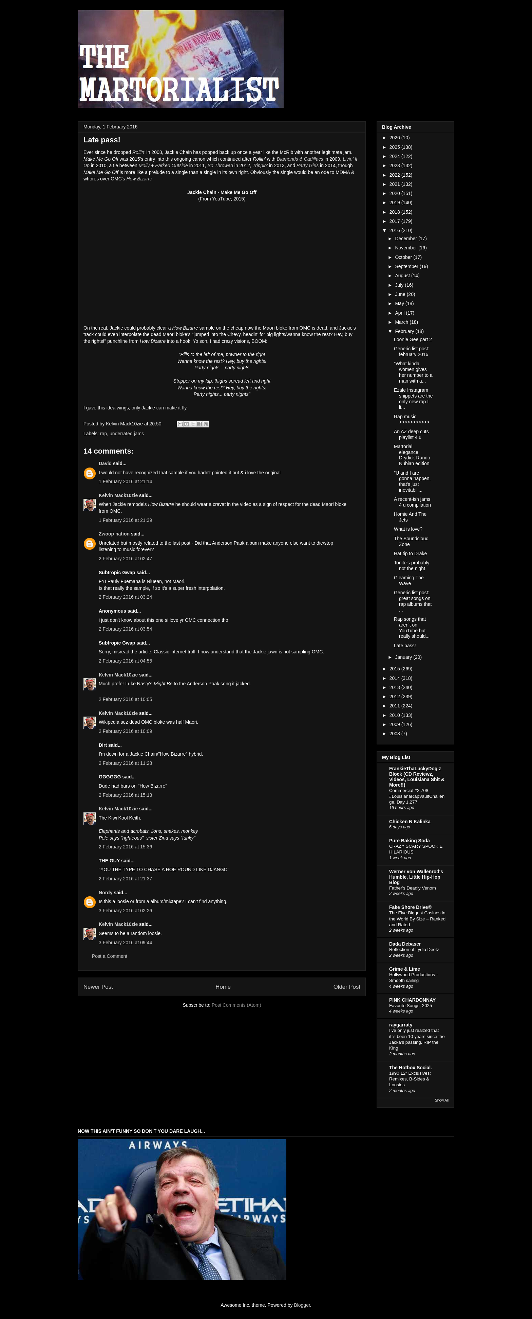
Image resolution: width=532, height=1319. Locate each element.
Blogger (302, 1305)
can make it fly (171, 407)
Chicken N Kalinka (410, 821)
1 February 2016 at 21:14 (125, 481)
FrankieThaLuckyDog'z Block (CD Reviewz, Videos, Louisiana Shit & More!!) (416, 777)
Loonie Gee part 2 (413, 339)
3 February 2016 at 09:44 (125, 942)
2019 (395, 202)
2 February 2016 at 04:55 (125, 661)
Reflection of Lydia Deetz (414, 949)
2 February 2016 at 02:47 (125, 558)
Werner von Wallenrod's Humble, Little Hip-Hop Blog (416, 877)
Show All (442, 1100)
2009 (395, 724)
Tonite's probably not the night (412, 565)
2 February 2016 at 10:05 (125, 699)
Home (223, 987)
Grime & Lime (404, 969)
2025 (395, 147)
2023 (395, 165)
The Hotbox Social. (410, 1067)
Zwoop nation (114, 534)
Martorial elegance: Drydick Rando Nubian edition (412, 455)
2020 (395, 193)
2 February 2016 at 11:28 (125, 763)
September (407, 266)
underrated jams (127, 433)
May (400, 303)
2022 (395, 175)
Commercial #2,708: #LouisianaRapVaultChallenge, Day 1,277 (416, 796)
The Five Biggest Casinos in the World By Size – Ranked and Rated (417, 918)
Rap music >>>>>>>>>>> (412, 419)
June (400, 294)
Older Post (347, 987)
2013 (395, 687)
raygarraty (401, 1024)
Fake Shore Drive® (410, 907)
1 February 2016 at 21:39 (125, 520)
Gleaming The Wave (409, 580)
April (400, 313)
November (406, 247)
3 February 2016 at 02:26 (125, 910)
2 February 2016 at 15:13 (125, 795)
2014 (395, 678)
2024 (395, 156)
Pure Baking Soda (409, 840)
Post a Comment (109, 956)
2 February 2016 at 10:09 (125, 731)
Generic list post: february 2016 (411, 351)
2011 (395, 705)
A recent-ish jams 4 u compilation (412, 502)
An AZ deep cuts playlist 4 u (411, 434)
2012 (395, 696)
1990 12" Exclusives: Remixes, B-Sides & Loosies (410, 1079)
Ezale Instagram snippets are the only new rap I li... (413, 398)
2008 (395, 733)
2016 (395, 230)
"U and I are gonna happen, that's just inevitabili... (412, 481)
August (403, 275)
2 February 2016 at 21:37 (125, 878)
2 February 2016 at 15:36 (125, 846)
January (404, 657)
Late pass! (405, 645)
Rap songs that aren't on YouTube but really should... (412, 627)
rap (103, 433)
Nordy (105, 892)
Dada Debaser (405, 944)
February (405, 331)
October (404, 257)
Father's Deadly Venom (412, 888)
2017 (395, 221)
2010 (395, 715)
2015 (395, 668)
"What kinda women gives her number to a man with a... (413, 372)
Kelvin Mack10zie (118, 495)
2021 (395, 184)
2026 (395, 137)
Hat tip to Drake (410, 553)
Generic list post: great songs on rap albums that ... (413, 601)
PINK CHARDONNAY (412, 1000)
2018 (395, 212)
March (402, 322)
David (105, 463)
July (400, 285)
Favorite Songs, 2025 (410, 1005)
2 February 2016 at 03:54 (125, 629)
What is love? (408, 529)
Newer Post (98, 987)
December (406, 238)
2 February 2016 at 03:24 (125, 597)
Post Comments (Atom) (236, 1005)
